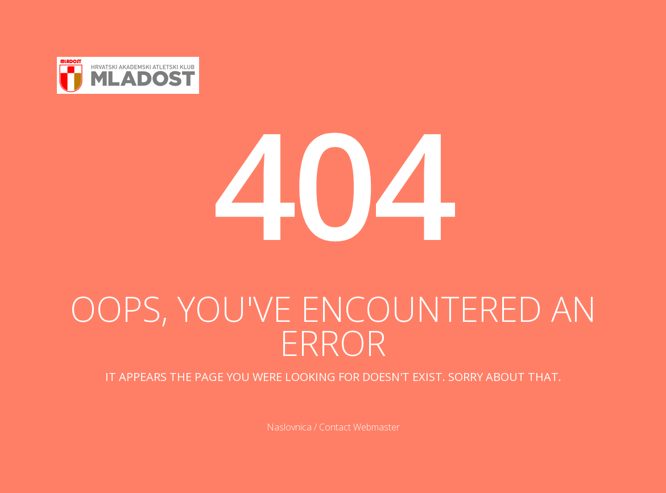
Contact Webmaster (359, 427)
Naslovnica (289, 427)
